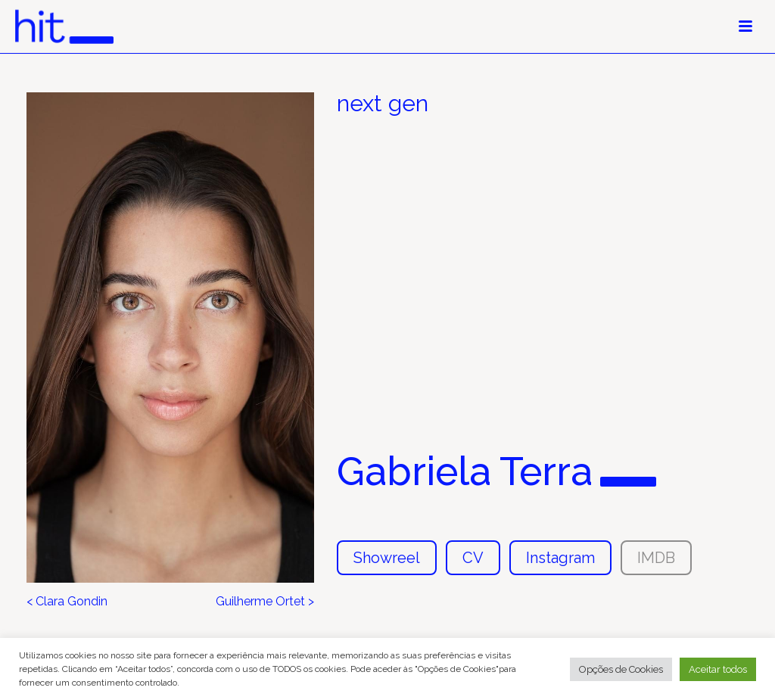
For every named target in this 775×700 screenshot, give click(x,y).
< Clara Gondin (66, 601)
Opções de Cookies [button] (621, 669)
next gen (382, 103)
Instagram (560, 558)
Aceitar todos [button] (718, 669)
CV (473, 558)
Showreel (386, 558)
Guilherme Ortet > (265, 601)
